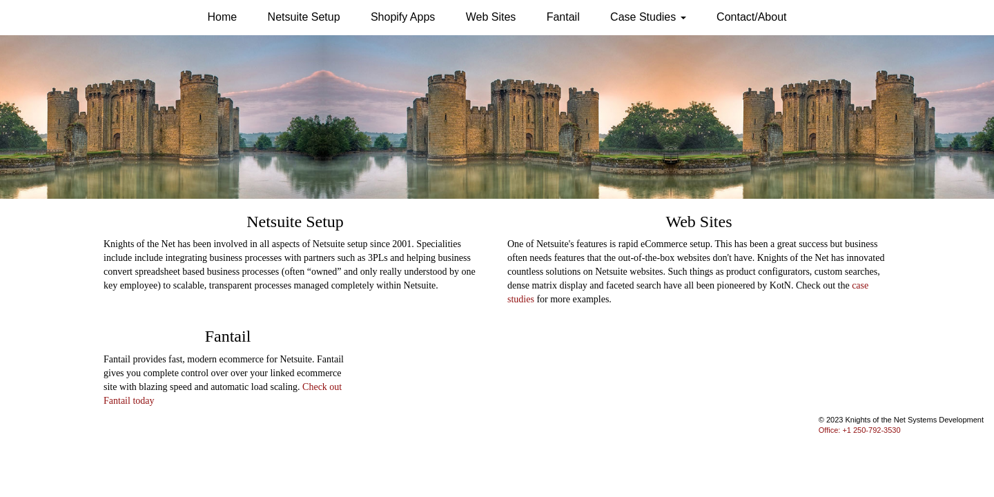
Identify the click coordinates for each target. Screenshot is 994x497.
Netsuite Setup (304, 17)
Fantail (563, 17)
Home (222, 17)
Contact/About (751, 17)
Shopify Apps (403, 17)
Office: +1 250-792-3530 (860, 430)
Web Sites (491, 17)
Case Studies (648, 17)
